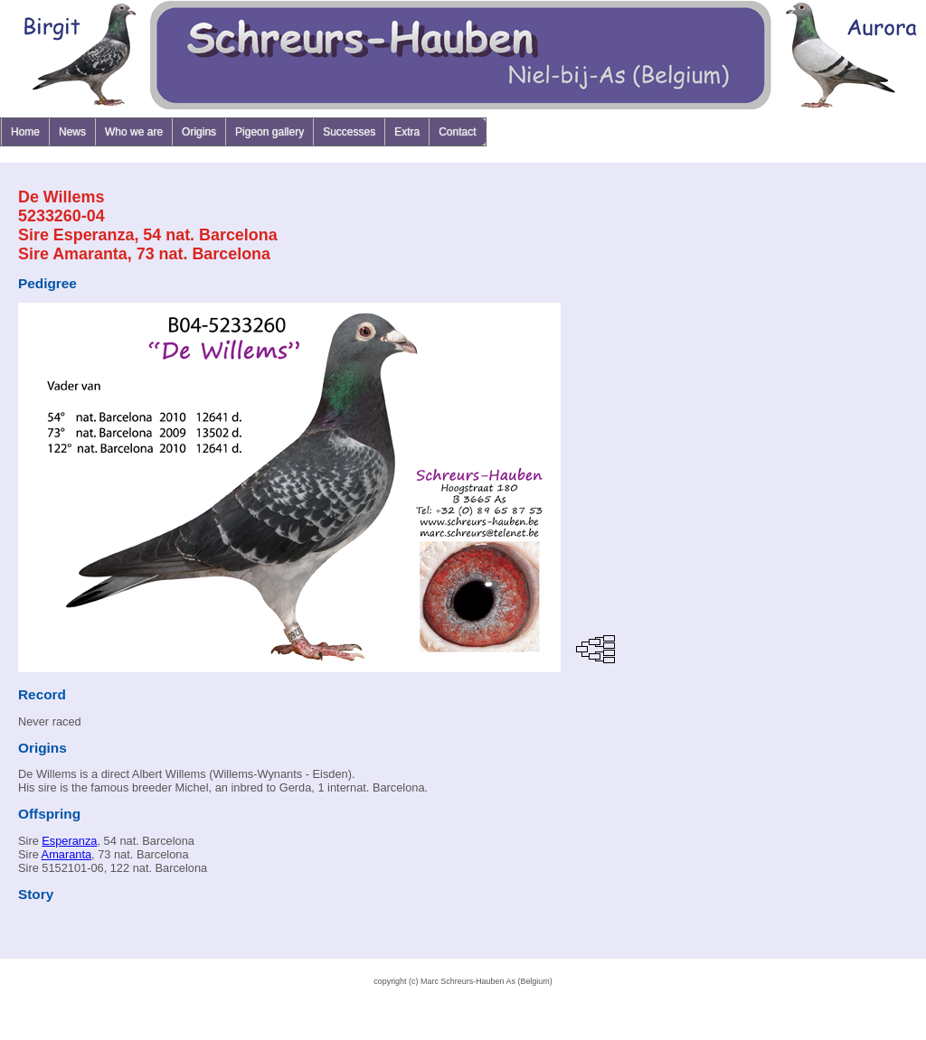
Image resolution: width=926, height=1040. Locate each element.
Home (25, 132)
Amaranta (66, 854)
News (72, 132)
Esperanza (69, 841)
